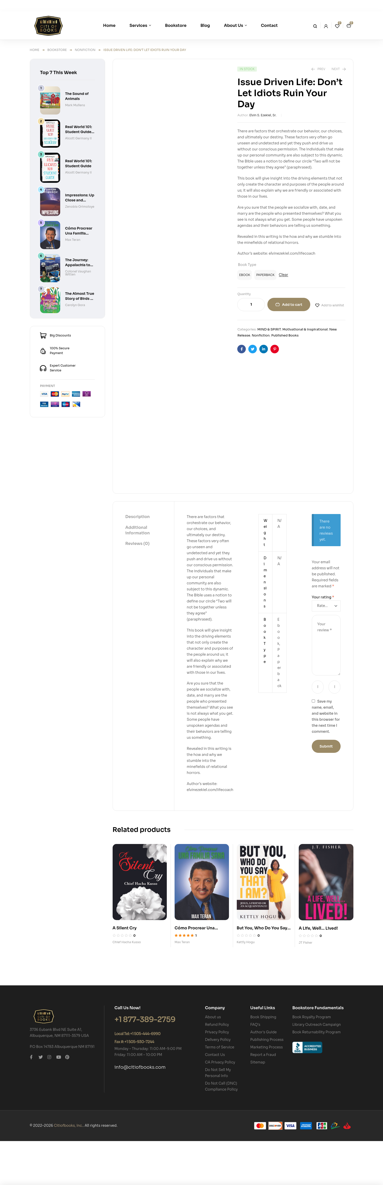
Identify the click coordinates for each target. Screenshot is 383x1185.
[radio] (244, 275)
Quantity (244, 294)
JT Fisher (305, 986)
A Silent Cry (125, 971)
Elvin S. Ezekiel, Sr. (262, 115)
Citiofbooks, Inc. (68, 1169)
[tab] (137, 560)
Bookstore (57, 50)
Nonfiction (85, 50)
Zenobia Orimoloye (79, 206)
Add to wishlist (332, 305)
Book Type (247, 264)
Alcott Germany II (78, 138)
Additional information (137, 574)
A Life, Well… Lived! (318, 972)
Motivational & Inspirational (305, 329)
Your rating (323, 641)
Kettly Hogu (246, 986)
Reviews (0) (137, 587)
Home (34, 50)
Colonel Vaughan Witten (78, 272)
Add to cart (292, 304)
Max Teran (182, 986)
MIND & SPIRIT (269, 329)
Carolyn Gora (75, 305)
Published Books (284, 335)
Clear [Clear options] (283, 275)
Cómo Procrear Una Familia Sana (79, 233)
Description (137, 560)
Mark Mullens (75, 105)
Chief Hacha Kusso (127, 986)
